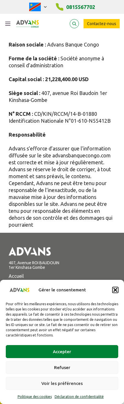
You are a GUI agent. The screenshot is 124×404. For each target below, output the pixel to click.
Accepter (62, 351)
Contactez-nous (101, 23)
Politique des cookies (35, 397)
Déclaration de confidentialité (79, 397)
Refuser (62, 367)
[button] (115, 290)
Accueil (16, 276)
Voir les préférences (62, 383)
